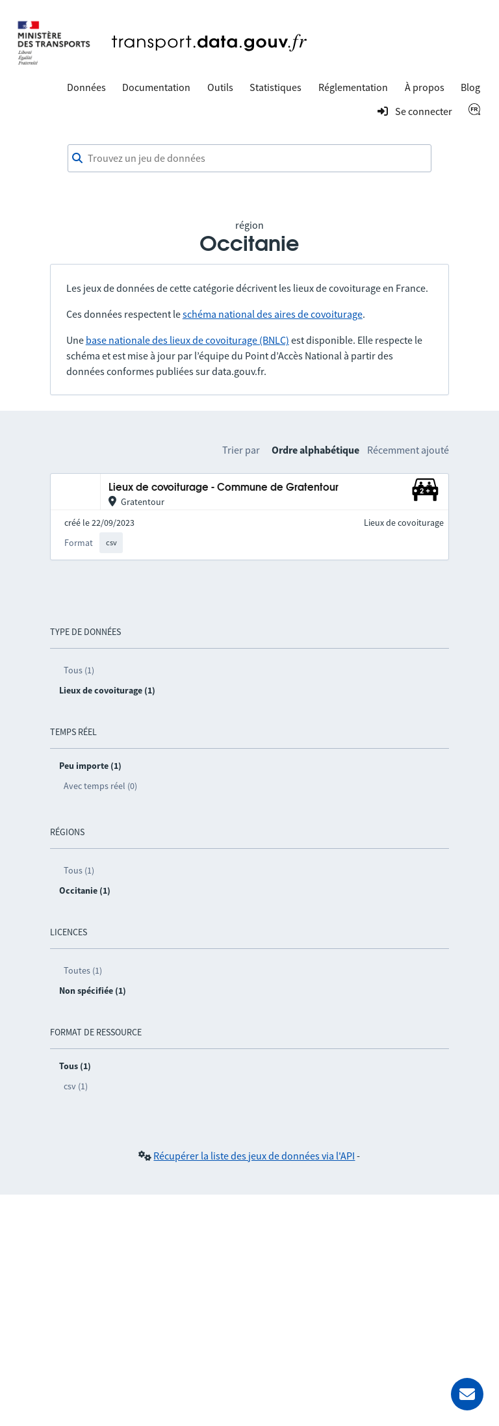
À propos (424, 87)
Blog (470, 87)
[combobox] (249, 158)
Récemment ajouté (408, 449)
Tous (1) (79, 670)
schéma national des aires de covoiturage (273, 313)
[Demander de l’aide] (467, 1394)
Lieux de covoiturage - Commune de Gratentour (224, 488)
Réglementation (353, 87)
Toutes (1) (83, 970)
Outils (220, 87)
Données (86, 87)
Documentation (156, 87)
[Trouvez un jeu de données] (249, 158)
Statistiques (275, 87)
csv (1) (76, 1086)
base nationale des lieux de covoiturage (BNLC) (187, 339)
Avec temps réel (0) (100, 786)
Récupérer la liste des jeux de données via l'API (254, 1155)
